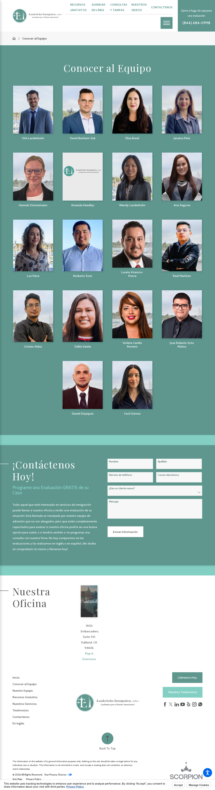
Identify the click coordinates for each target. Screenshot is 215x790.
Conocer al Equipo (25, 684)
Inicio (16, 677)
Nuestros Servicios (25, 704)
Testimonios (21, 710)
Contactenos (162, 7)
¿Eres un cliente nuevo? (122, 488)
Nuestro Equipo (23, 690)
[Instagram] (194, 704)
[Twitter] (171, 704)
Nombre (113, 461)
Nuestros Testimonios (182, 692)
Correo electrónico (168, 475)
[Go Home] (16, 38)
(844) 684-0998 (196, 23)
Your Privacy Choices (58, 774)
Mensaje (113, 501)
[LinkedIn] (177, 704)
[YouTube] (182, 704)
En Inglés (18, 723)
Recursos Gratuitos (25, 697)
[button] (207, 772)
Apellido (162, 461)
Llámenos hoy (187, 677)
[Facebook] (165, 704)
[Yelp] (188, 704)
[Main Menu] (167, 23)
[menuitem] (44, 677)
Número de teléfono (120, 475)
